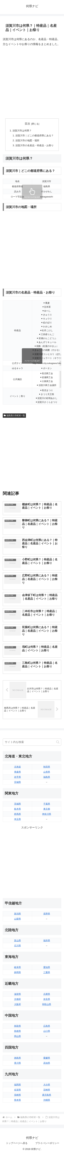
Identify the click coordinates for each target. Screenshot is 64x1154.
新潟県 (17, 913)
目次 (27, 123)
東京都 (46, 809)
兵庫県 (46, 994)
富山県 (17, 940)
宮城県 (17, 782)
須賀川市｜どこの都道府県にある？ (34, 135)
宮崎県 (46, 1089)
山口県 (46, 1031)
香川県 (17, 1063)
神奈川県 (46, 814)
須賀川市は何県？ (22, 130)
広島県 (46, 1026)
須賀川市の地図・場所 (27, 140)
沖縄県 (46, 1100)
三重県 (46, 972)
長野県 (46, 913)
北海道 (17, 766)
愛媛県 (46, 1058)
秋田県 (46, 766)
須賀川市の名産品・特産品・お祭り (34, 145)
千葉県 (46, 803)
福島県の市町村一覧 (14, 415)
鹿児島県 (46, 1095)
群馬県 (17, 814)
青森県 (17, 772)
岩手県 (17, 777)
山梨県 (17, 919)
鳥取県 (17, 1026)
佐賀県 (17, 1089)
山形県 (46, 772)
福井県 (46, 940)
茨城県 (17, 803)
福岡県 (17, 1084)
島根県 (17, 1031)
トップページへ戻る (16, 1143)
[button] (58, 742)
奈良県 (46, 999)
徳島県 (17, 1058)
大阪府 (17, 1004)
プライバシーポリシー (47, 1143)
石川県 (17, 945)
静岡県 (17, 972)
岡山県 (17, 1036)
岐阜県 (17, 967)
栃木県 (17, 809)
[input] (32, 742)
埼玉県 (17, 819)
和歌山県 (46, 1004)
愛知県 (46, 967)
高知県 (46, 1063)
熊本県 (17, 1100)
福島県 (46, 777)
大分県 (46, 1084)
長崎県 (17, 1095)
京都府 (17, 999)
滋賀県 (17, 994)
